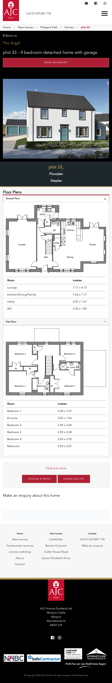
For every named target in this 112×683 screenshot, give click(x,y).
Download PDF (73, 478)
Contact (20, 564)
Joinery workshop (20, 552)
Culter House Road (56, 552)
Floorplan (56, 174)
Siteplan (56, 181)
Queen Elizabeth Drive (56, 558)
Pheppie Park (48, 27)
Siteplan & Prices (39, 478)
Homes (69, 27)
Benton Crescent (56, 545)
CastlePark (56, 539)
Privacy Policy (82, 675)
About (20, 558)
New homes (25, 27)
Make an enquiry (56, 62)
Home (7, 27)
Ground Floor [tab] (56, 198)
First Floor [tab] (56, 321)
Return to (10, 35)
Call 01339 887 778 (38, 13)
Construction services (19, 545)
